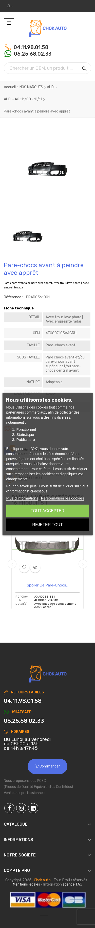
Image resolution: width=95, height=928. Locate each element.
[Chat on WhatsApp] (47, 721)
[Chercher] (47, 68)
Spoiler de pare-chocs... (47, 585)
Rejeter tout (47, 525)
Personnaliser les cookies (62, 498)
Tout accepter (48, 511)
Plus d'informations (22, 498)
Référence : (13, 297)
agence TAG (72, 884)
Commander (47, 766)
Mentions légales (26, 884)
